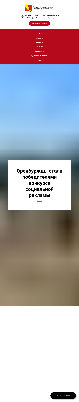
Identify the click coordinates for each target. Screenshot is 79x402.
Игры (39, 60)
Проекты (39, 42)
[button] (39, 23)
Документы (39, 51)
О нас (39, 33)
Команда (39, 47)
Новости (39, 38)
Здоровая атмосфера (39, 56)
